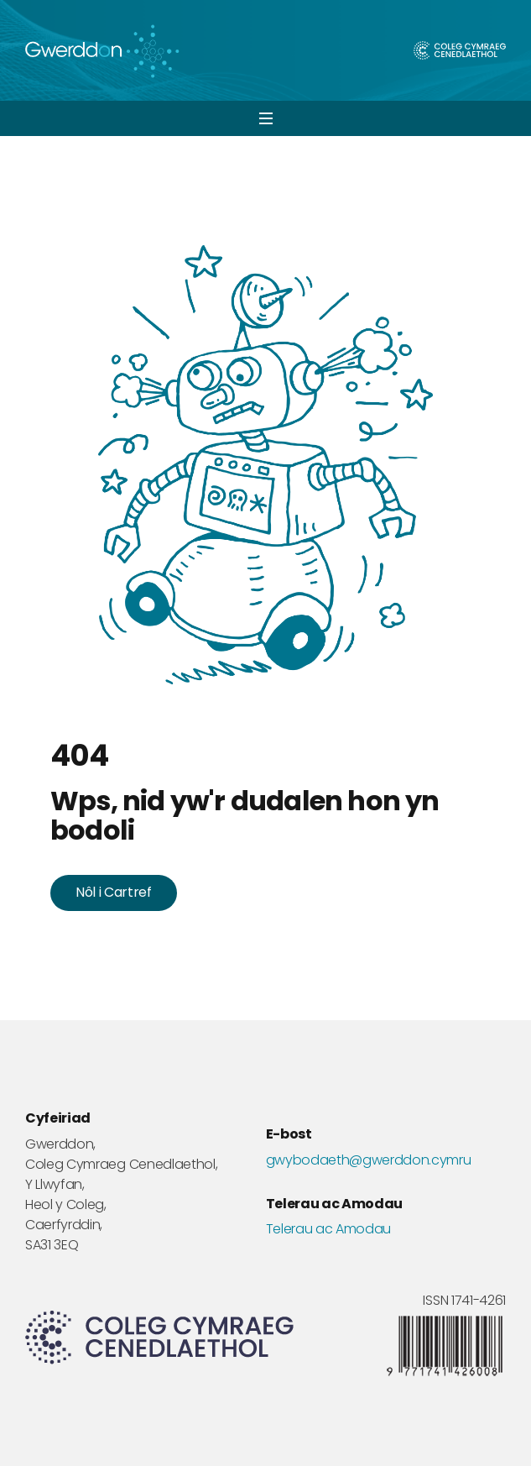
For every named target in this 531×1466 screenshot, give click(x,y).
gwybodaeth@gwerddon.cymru (368, 1160)
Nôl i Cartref (113, 892)
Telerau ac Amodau (329, 1229)
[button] (265, 118)
